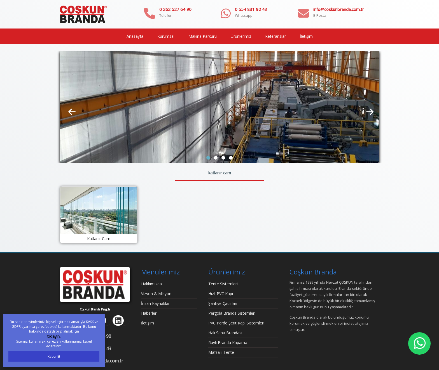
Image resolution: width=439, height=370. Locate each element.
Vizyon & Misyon (156, 293)
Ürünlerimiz (241, 36)
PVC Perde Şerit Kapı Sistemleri (236, 323)
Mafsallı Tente (221, 352)
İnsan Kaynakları (156, 303)
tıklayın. (53, 336)
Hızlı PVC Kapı (220, 293)
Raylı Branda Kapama (227, 342)
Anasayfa (135, 36)
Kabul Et (54, 356)
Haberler (149, 313)
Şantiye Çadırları (222, 303)
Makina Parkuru (202, 36)
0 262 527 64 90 (175, 9)
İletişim (306, 36)
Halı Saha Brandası (225, 332)
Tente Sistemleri (223, 283)
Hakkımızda (151, 283)
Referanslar (275, 36)
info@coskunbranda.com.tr (338, 9)
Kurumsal (165, 36)
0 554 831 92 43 (251, 9)
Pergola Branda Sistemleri (231, 313)
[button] (208, 158)
